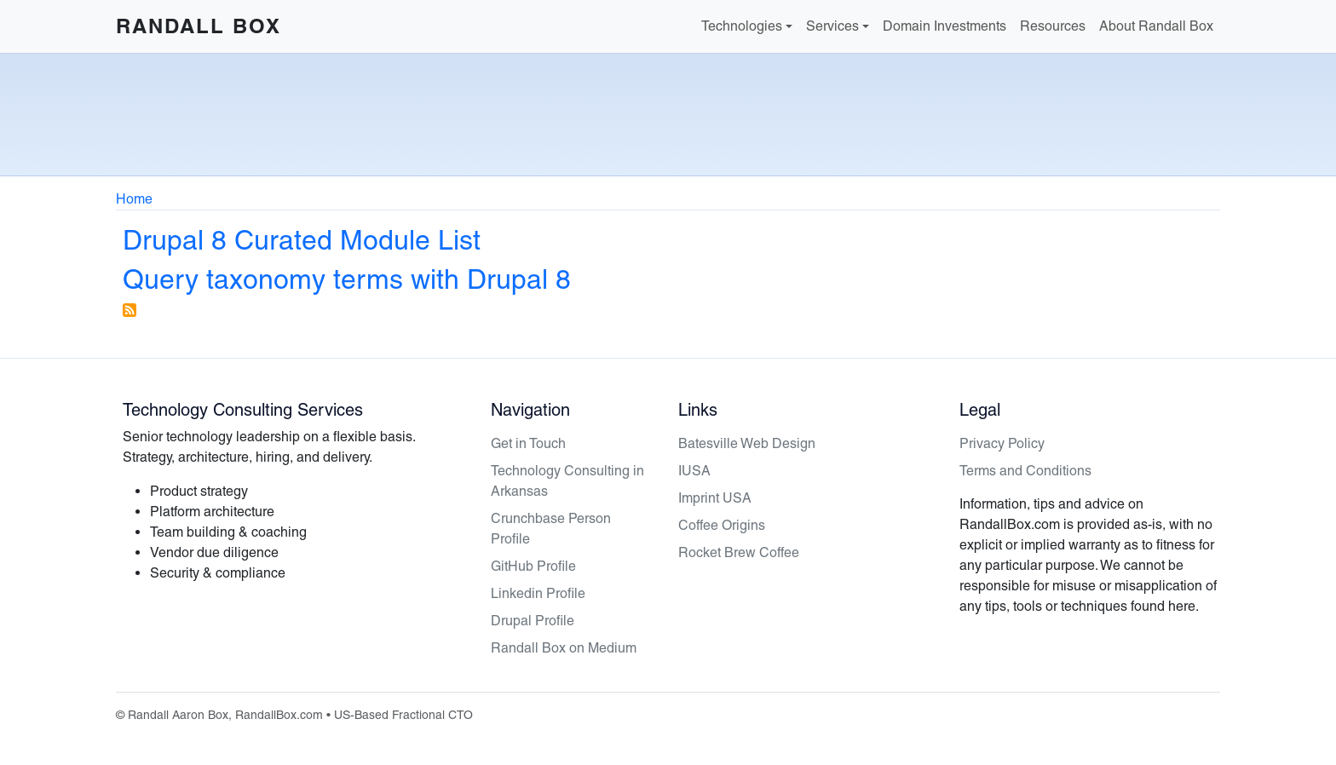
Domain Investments (944, 26)
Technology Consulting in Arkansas (567, 481)
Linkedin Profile (538, 593)
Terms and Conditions (1025, 471)
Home (134, 199)
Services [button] (832, 26)
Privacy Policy (1002, 443)
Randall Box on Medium (563, 648)
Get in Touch (528, 443)
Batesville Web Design (746, 443)
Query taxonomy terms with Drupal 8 (347, 279)
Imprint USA (715, 498)
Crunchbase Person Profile (551, 528)
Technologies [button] (741, 26)
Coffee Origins (721, 525)
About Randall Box (1156, 26)
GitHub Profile (533, 566)
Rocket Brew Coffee (738, 552)
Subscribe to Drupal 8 (129, 310)
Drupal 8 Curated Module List (302, 240)
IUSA (694, 471)
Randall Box (198, 26)
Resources (1053, 26)
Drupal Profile (532, 621)
